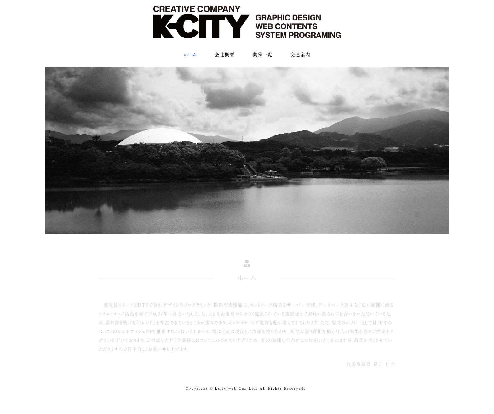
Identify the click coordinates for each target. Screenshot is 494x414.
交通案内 (300, 54)
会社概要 (225, 54)
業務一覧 (262, 54)
